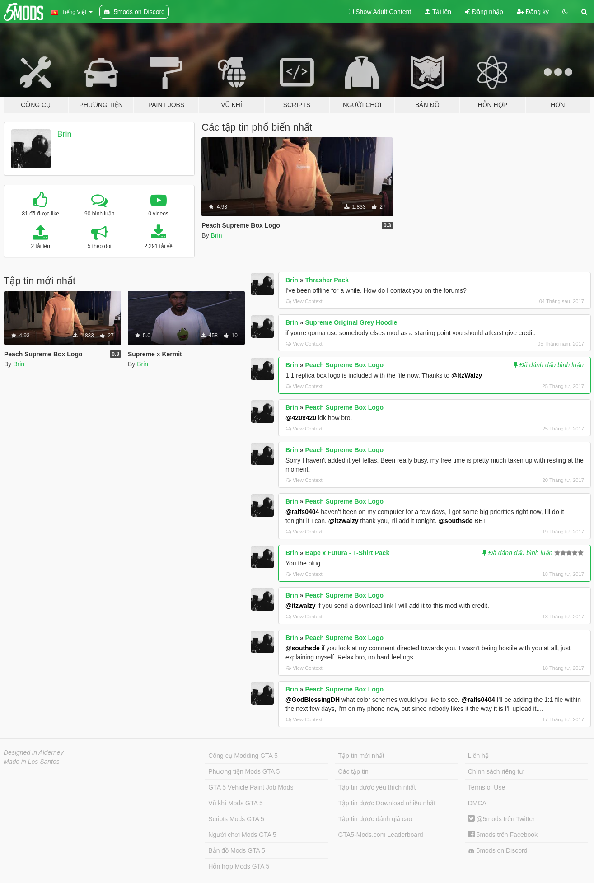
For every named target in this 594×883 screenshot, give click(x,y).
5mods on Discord (498, 851)
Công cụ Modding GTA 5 (242, 755)
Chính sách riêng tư (496, 771)
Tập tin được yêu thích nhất (377, 787)
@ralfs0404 (302, 511)
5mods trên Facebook (503, 835)
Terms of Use (486, 787)
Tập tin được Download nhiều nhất (387, 803)
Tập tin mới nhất (361, 755)
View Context (304, 301)
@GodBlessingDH (312, 699)
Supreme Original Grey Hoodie (351, 322)
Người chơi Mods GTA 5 (242, 834)
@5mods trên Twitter (501, 819)
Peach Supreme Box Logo (344, 365)
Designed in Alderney (34, 752)
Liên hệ (478, 755)
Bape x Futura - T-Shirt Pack (347, 552)
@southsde (455, 520)
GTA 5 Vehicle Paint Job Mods (250, 787)
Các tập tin (353, 771)
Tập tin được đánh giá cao (375, 818)
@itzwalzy (343, 520)
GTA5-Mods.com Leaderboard (380, 834)
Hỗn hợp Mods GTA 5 (238, 866)
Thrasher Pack (327, 280)
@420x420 (300, 417)
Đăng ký (533, 11)
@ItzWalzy (466, 375)
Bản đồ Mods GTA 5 (236, 850)
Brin (64, 134)
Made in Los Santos (32, 761)
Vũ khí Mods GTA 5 (235, 803)
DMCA (477, 803)
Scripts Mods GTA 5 (236, 818)
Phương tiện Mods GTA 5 (244, 771)
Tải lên (438, 11)
